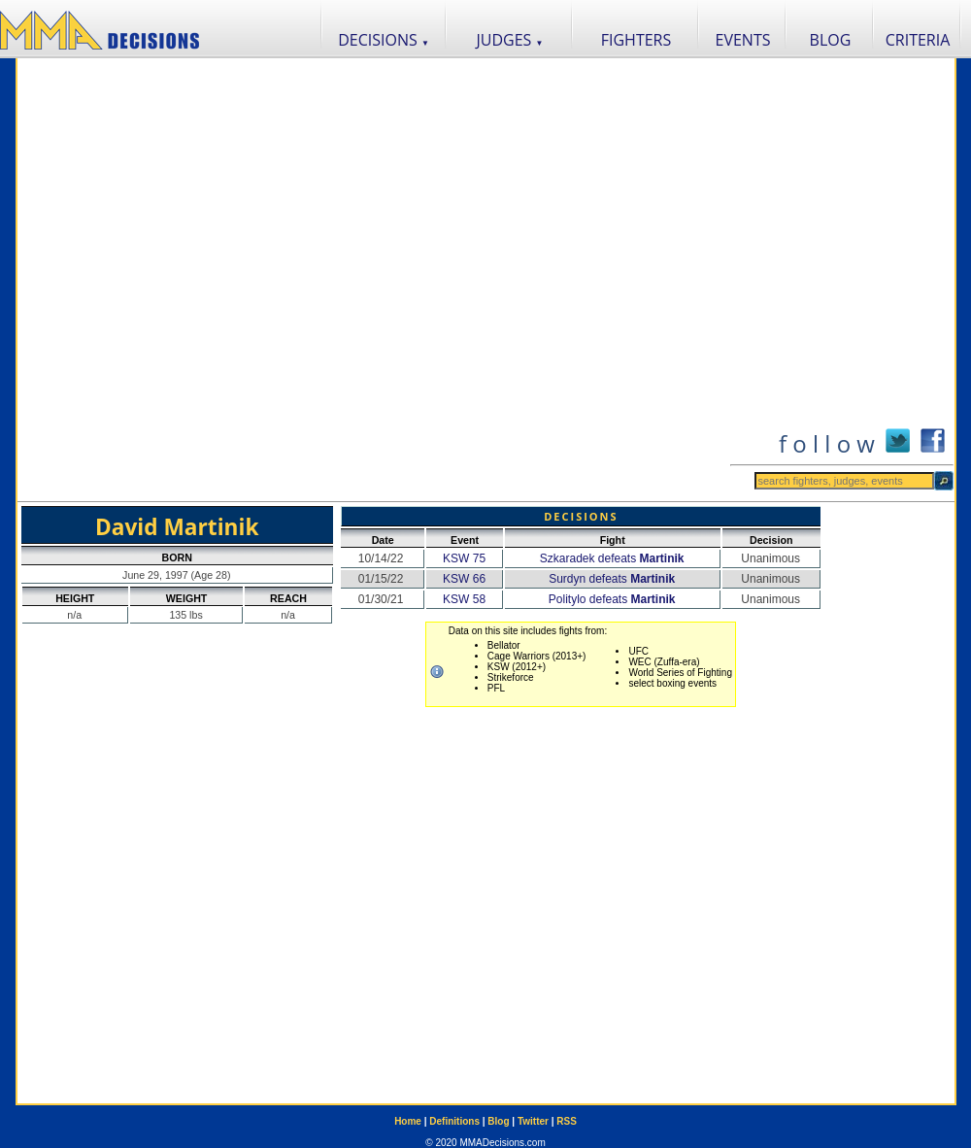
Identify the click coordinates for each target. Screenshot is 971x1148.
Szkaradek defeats (612, 558)
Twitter (533, 1121)
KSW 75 (464, 558)
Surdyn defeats (612, 579)
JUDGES (510, 40)
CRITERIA (918, 40)
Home (407, 1121)
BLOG (831, 40)
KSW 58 (464, 599)
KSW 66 (464, 579)
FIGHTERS (636, 40)
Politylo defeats (612, 599)
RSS (566, 1121)
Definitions (454, 1121)
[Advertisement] (236, 279)
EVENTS (743, 40)
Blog (498, 1121)
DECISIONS (383, 40)
